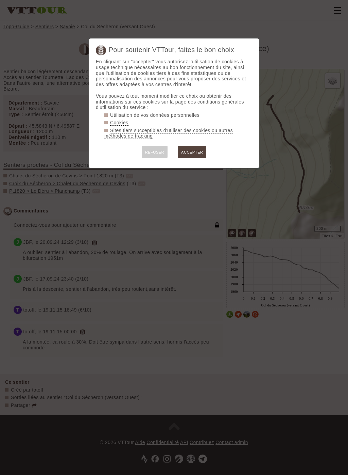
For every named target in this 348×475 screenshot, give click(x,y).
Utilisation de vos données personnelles (154, 115)
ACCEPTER (192, 152)
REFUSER (154, 152)
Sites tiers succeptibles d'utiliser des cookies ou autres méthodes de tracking (168, 133)
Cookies (119, 122)
